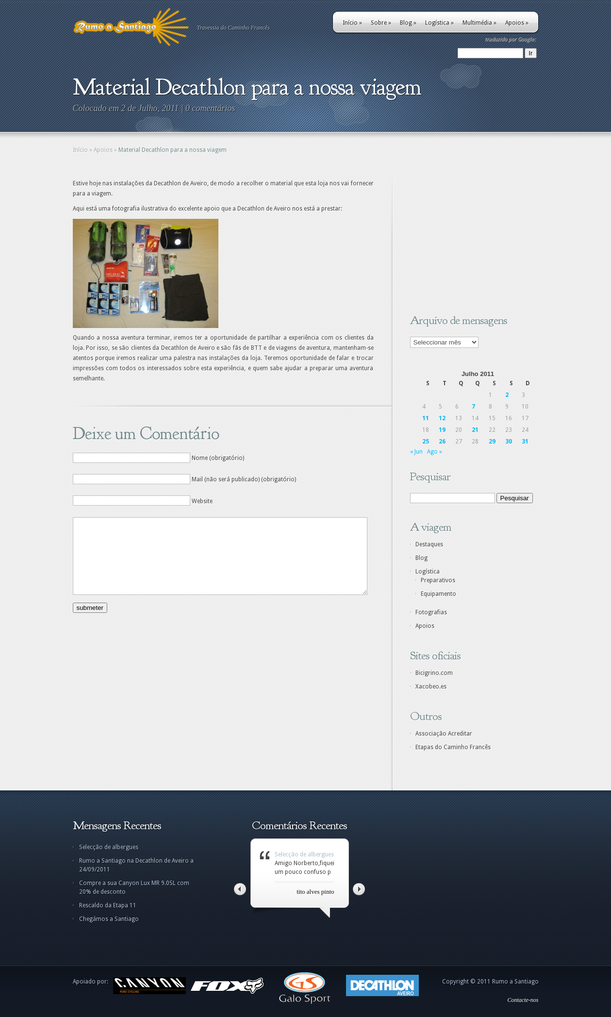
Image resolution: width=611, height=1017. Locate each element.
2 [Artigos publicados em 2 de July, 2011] (507, 395)
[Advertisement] (470, 239)
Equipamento (438, 594)
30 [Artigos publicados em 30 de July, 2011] (508, 441)
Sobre (381, 22)
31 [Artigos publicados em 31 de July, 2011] (525, 441)
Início (352, 22)
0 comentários (210, 108)
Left (240, 889)
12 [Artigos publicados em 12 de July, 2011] (442, 418)
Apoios (516, 22)
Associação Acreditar (443, 733)
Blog (408, 22)
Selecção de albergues (108, 847)
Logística (439, 22)
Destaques (429, 544)
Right (359, 889)
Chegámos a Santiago (109, 919)
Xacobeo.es (430, 686)
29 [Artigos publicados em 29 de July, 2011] (492, 441)
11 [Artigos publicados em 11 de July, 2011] (425, 418)
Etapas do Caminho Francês (453, 747)
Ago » (434, 451)
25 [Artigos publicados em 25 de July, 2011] (425, 441)
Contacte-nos (523, 1000)
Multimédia (479, 22)
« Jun (416, 451)
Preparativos (438, 580)
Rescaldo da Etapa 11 (107, 905)
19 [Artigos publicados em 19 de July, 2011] (442, 429)
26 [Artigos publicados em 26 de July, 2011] (442, 441)
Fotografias (431, 612)
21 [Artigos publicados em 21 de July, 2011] (475, 429)
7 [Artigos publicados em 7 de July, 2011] (473, 406)
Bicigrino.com (434, 673)
